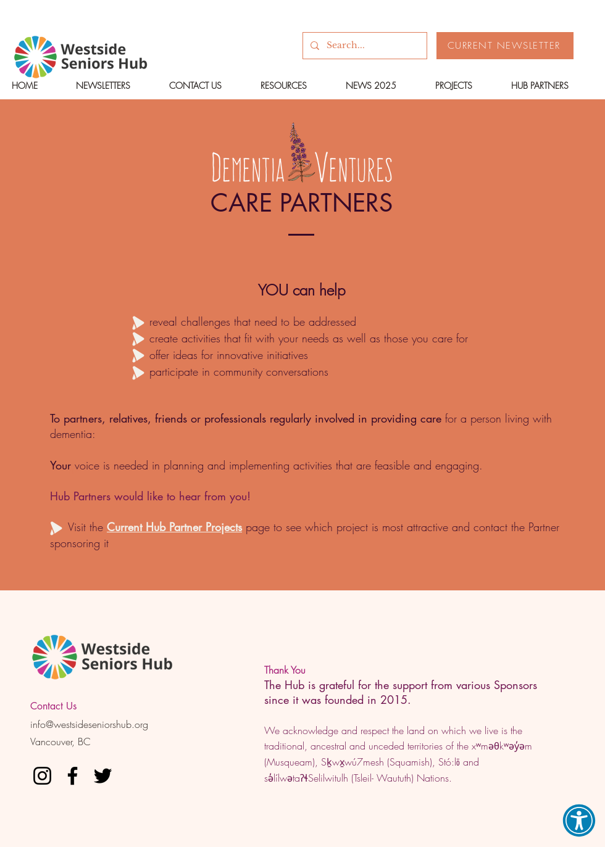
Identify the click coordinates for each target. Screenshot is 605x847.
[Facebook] (72, 776)
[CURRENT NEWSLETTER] (505, 45)
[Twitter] (103, 776)
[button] (579, 820)
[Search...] (364, 46)
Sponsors (515, 684)
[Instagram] (42, 776)
